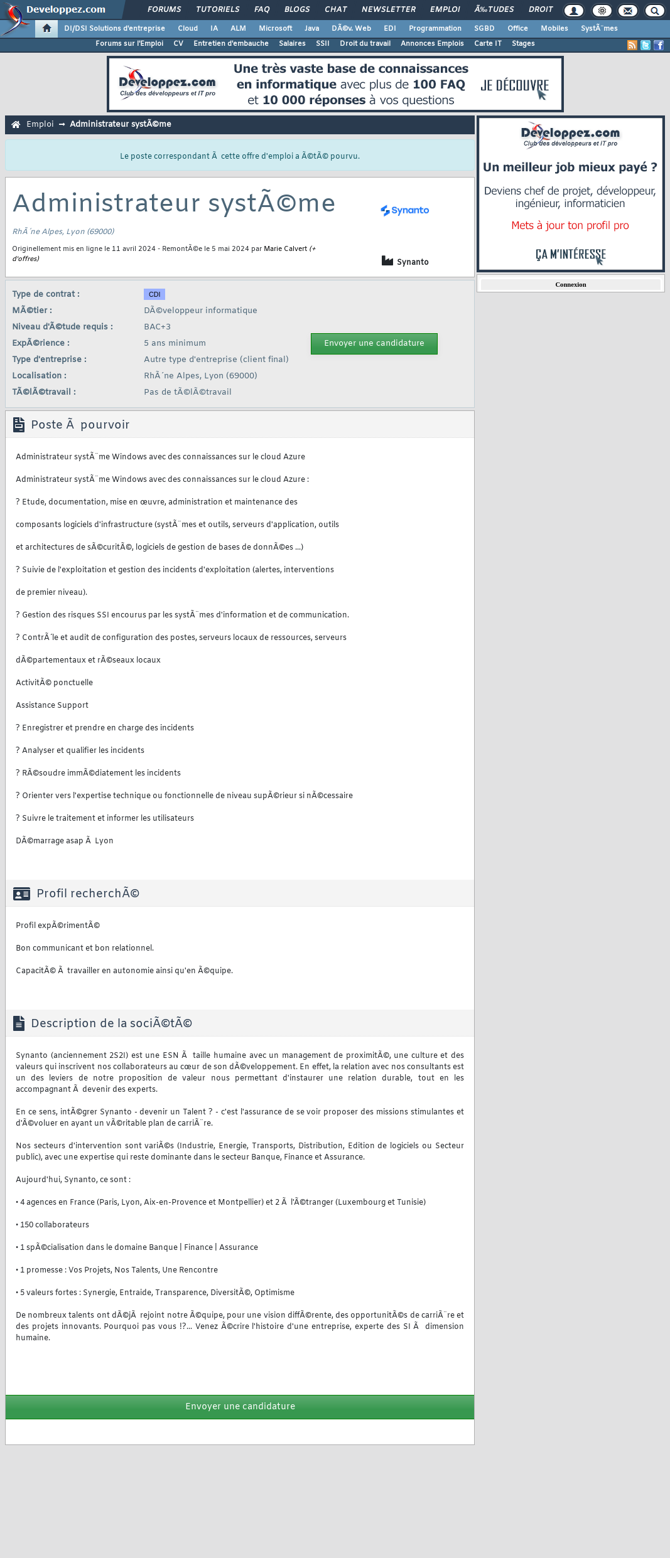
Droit (540, 10)
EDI (390, 28)
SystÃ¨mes (599, 28)
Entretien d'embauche (231, 44)
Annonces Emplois (432, 44)
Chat (335, 10)
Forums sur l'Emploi (129, 44)
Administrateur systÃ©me (120, 124)
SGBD (484, 28)
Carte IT (488, 44)
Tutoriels (217, 10)
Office (517, 28)
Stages (523, 44)
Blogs (297, 10)
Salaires (292, 44)
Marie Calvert (285, 249)
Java (312, 28)
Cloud (188, 28)
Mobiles (554, 28)
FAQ (262, 10)
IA (214, 28)
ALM (238, 28)
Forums (164, 10)
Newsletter (388, 10)
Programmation (435, 28)
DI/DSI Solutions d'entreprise (114, 28)
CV (178, 44)
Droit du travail (365, 44)
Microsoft (275, 28)
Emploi (445, 10)
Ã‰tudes (494, 10)
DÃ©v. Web (351, 28)
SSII (323, 44)
